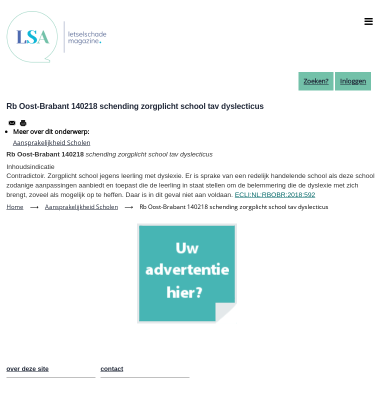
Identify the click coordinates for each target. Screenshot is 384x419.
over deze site (27, 368)
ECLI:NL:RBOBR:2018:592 (275, 194)
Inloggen (353, 81)
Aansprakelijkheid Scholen (51, 142)
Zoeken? (316, 81)
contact (112, 368)
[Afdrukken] (23, 123)
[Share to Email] (12, 123)
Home (15, 206)
